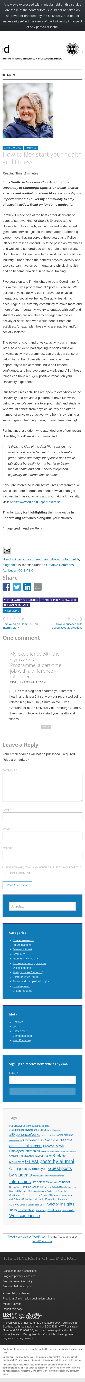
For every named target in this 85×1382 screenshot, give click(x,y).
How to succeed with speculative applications (62, 622)
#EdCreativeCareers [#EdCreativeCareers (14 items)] (20, 1125)
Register (18, 1022)
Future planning (22, 944)
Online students (22, 967)
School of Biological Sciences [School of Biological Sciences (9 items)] (64, 1187)
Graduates (19, 954)
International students (22, 600)
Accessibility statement (16, 1293)
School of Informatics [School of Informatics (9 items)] (31, 1195)
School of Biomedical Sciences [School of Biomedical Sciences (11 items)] (23, 1191)
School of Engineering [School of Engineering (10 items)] (47, 1191)
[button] (6, 587)
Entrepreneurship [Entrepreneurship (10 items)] (57, 1151)
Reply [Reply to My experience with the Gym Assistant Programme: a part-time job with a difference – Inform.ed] (46, 726)
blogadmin (10, 565)
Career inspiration (23, 940)
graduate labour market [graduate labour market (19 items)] (38, 1155)
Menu (11, 74)
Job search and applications (29, 963)
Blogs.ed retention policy (17, 1281)
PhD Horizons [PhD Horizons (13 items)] (44, 1187)
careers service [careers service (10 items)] (15, 1141)
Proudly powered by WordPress (27, 1236)
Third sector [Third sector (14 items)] (54, 1210)
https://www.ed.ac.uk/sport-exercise (35, 502)
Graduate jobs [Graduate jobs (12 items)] (16, 1156)
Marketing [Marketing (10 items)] (53, 1182)
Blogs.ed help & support (17, 1286)
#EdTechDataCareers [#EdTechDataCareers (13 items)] (49, 1130)
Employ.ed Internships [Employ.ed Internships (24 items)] (24, 1151)
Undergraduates (17, 605)
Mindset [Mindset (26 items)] (64, 1182)
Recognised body (33, 1334)
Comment (10, 770)
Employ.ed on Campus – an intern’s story (22, 622)
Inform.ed (69, 559)
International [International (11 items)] (38, 1176)
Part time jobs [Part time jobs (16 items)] (28, 1186)
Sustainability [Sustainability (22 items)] (26, 1210)
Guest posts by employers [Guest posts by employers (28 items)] (28, 1169)
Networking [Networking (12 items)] (14, 1187)
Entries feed (20, 1031)
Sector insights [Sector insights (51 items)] (60, 1204)
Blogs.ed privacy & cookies (19, 1276)
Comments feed (22, 1035)
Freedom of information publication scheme (29, 1298)
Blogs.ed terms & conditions (19, 1270)
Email (7, 828)
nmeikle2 (31, 147)
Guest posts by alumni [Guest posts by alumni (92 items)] (49, 1161)
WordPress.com (42, 1241)
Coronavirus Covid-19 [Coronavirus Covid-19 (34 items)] (40, 1140)
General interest (22, 949)
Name (7, 809)
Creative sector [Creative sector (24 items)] (53, 1146)
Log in (16, 1026)
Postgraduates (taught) (60, 600)
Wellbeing (13, 610)
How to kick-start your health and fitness (31, 559)
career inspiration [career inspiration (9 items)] (48, 1135)
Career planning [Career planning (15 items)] (64, 1135)
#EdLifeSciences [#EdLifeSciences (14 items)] (41, 1125)
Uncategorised (21, 986)
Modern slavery (12, 1303)
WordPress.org (22, 1040)
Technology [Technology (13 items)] (42, 1210)
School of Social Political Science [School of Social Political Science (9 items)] (33, 1205)
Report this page (13, 1309)
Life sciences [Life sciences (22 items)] (40, 1182)
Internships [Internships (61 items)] (20, 1181)
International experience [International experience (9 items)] (54, 1176)
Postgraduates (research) (28, 972)
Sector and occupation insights (31, 981)
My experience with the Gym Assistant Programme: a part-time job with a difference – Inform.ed (35, 665)
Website (8, 848)
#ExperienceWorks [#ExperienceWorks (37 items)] (24, 1134)
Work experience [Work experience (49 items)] (24, 1215)
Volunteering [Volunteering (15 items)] (68, 1210)
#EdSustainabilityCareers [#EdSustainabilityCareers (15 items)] (23, 1130)
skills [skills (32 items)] (13, 1210)
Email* (42, 1077)
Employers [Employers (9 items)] (45, 1151)
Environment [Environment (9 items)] (70, 1151)
